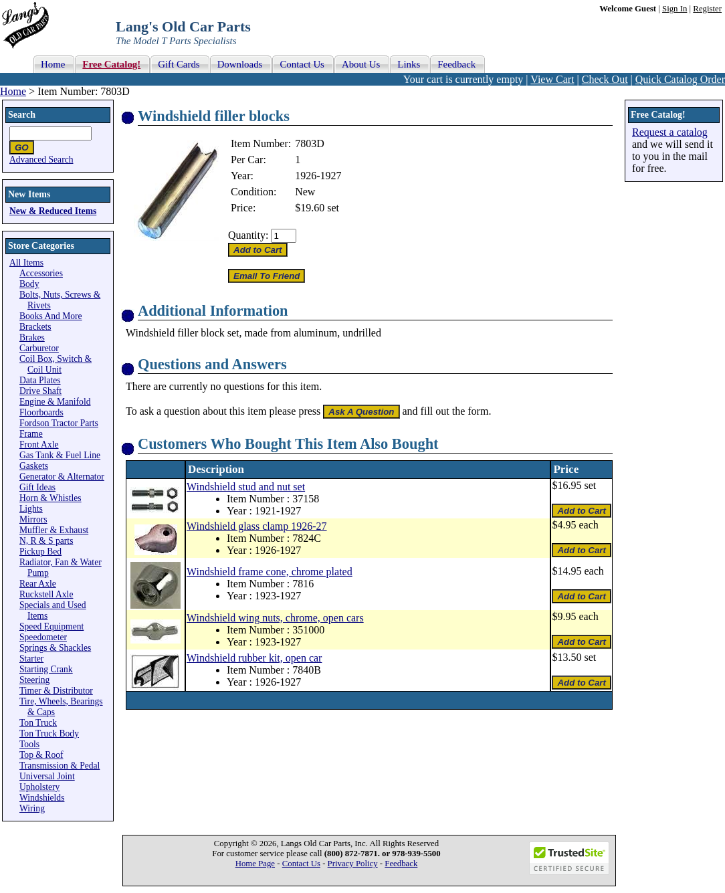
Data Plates (40, 380)
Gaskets (33, 466)
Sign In (674, 8)
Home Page (255, 863)
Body (29, 284)
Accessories (41, 273)
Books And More (50, 316)
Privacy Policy (353, 863)
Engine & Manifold (54, 402)
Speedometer (43, 637)
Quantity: (248, 235)
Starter (31, 659)
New (305, 191)
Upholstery (39, 787)
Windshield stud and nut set (246, 486)
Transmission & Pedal (59, 766)
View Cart (552, 79)
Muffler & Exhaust (53, 530)
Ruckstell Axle (46, 594)
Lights (31, 509)
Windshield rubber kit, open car (254, 658)
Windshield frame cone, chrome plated (269, 571)
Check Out (605, 79)
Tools (29, 744)
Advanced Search (41, 160)
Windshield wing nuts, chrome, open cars (275, 617)
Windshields (41, 798)
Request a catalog (670, 132)
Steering (34, 680)
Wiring (32, 808)
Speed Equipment (51, 626)
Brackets (35, 327)
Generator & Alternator (61, 477)
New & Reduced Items (52, 211)
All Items (26, 263)
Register (707, 8)
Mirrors (33, 519)
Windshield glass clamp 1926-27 (257, 526)
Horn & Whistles (50, 498)
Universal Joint (47, 776)
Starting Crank (46, 669)
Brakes (32, 337)
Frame (31, 434)
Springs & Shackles (55, 648)
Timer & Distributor (56, 691)
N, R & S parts (46, 541)
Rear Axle (37, 584)
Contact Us (301, 863)
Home (13, 91)
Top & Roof (41, 755)
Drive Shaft (40, 391)
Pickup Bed (40, 552)
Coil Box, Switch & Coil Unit (55, 364)
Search (21, 115)
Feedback (401, 863)
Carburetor (39, 348)
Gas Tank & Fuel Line (59, 455)
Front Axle (39, 444)
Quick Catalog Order (680, 79)
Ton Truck (38, 723)
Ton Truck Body (49, 733)
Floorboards (41, 412)
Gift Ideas (37, 487)
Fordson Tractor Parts (58, 423)
